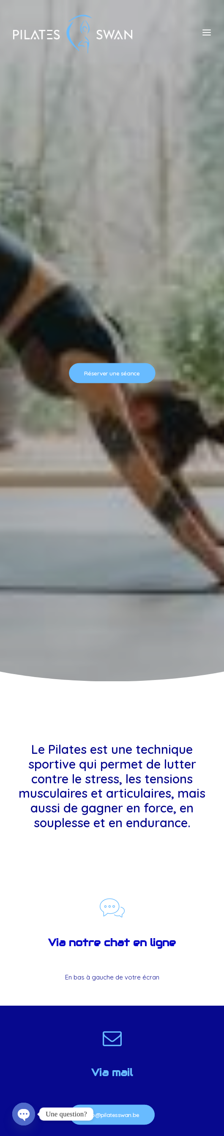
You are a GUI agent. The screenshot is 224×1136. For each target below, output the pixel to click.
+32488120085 (111, 760)
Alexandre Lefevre (128, 1085)
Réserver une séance (112, 123)
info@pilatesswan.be (112, 615)
